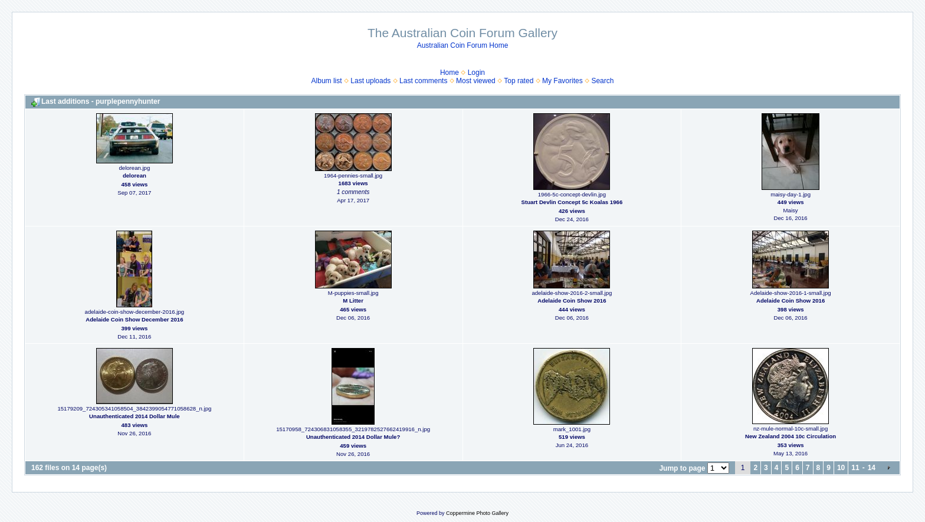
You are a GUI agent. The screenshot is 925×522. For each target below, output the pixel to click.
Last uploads (370, 81)
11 (855, 468)
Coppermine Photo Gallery (477, 513)
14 (871, 468)
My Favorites (562, 81)
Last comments (423, 81)
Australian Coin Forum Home (463, 45)
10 (841, 468)
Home (449, 72)
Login (476, 72)
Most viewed (476, 81)
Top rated (518, 81)
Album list (326, 81)
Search (602, 81)
